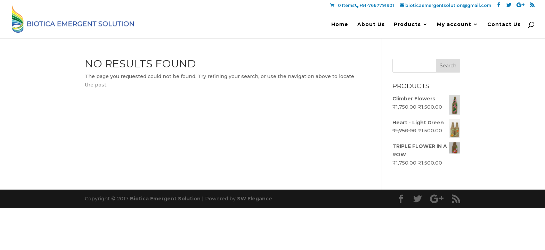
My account (454, 24)
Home (339, 24)
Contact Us (504, 24)
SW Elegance (254, 198)
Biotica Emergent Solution (165, 198)
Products (407, 24)
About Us (371, 24)
